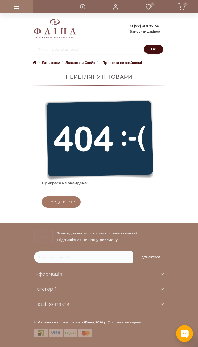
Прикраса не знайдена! (122, 63)
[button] (115, 6)
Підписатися (149, 257)
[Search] (153, 49)
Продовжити (61, 201)
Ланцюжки (51, 63)
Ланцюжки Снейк (80, 63)
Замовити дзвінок (145, 31)
